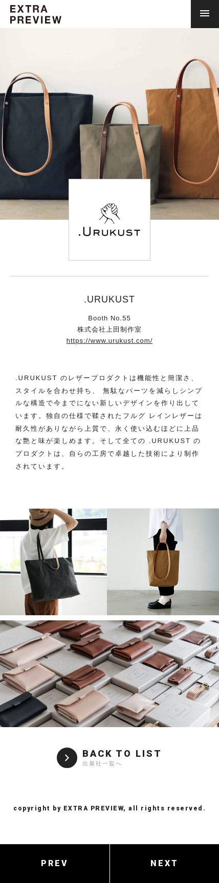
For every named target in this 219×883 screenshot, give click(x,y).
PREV (55, 863)
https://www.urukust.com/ (110, 340)
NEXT (164, 863)
